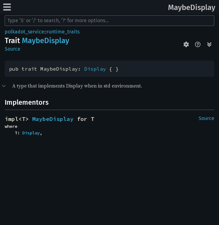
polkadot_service (24, 32)
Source (12, 49)
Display (95, 69)
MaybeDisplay (191, 7)
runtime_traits (63, 32)
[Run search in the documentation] (109, 20)
